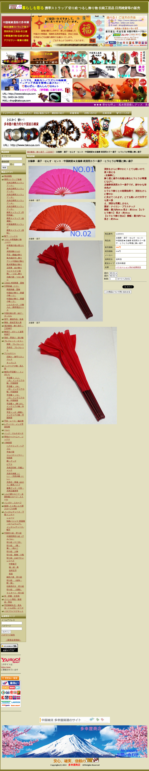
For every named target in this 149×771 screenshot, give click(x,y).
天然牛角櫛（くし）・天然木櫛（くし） (15, 476)
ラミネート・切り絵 (15, 593)
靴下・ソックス (11, 236)
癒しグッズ (11, 461)
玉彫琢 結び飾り (14, 268)
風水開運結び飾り (14, 264)
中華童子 (13, 564)
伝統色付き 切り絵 (15, 586)
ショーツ (10, 518)
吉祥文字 (13, 570)
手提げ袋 (10, 452)
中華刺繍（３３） (12, 286)
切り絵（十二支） (14, 542)
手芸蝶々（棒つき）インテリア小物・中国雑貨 (15, 406)
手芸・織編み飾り (14, 255)
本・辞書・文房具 (12, 596)
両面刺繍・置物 (13, 289)
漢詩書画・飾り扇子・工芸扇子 (40, 152)
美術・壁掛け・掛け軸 (13, 338)
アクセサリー (10, 353)
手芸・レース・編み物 (13, 421)
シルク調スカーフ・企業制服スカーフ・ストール (13, 497)
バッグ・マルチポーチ (13, 433)
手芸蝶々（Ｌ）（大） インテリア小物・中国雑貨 (15, 380)
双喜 (11, 574)
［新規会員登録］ (13, 640)
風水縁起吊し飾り (14, 258)
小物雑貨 (8, 442)
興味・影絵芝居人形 (13, 322)
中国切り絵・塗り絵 (13, 533)
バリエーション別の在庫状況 (128, 267)
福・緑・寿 (14, 567)
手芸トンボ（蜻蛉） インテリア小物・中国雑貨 (15, 415)
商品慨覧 (8, 176)
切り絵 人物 (12, 551)
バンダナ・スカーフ (13, 503)
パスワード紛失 (8, 635)
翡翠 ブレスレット (15, 344)
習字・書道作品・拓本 (13, 319)
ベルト (7, 430)
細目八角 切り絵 (14, 577)
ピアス (9, 464)
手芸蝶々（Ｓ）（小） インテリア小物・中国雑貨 (15, 397)
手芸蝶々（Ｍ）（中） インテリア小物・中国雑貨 (15, 389)
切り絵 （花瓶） (14, 589)
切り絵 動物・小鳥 (15, 555)
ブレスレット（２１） (13, 341)
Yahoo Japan (6, 667)
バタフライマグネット (13, 611)
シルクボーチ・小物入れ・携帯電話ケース (15, 307)
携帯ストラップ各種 (13, 179)
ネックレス (11, 362)
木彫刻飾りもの (13, 251)
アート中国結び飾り (15, 261)
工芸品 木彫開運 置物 (14, 283)
